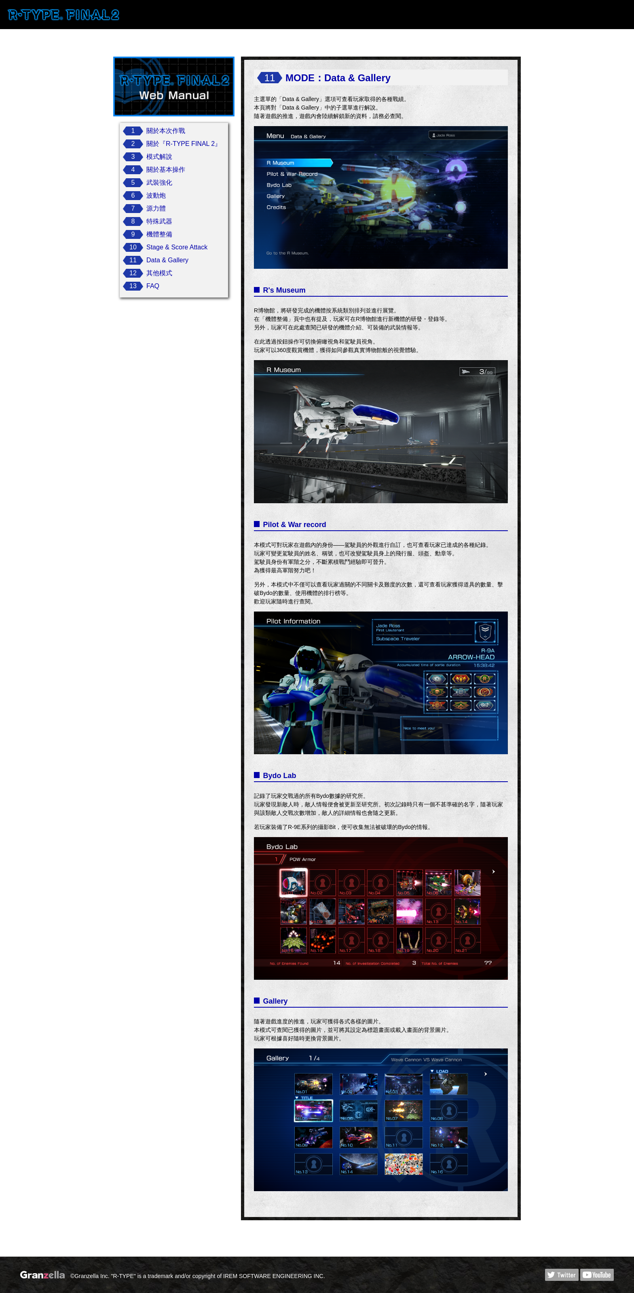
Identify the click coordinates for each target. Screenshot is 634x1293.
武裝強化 (159, 182)
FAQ (152, 286)
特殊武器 (159, 221)
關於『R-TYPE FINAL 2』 (183, 143)
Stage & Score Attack (176, 247)
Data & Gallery (167, 260)
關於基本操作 (165, 169)
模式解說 (159, 156)
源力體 (156, 208)
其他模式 (159, 273)
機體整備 (159, 234)
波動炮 (156, 195)
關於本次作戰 (165, 130)
